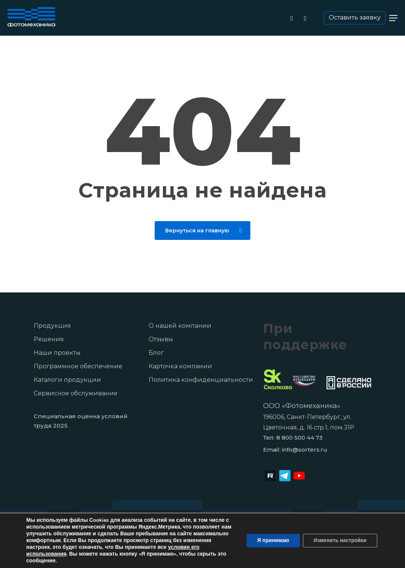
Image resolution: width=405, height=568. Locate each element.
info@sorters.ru (304, 449)
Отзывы (161, 339)
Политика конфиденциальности (201, 379)
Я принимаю (270, 540)
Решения (49, 339)
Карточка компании (180, 366)
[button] (393, 18)
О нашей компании (180, 325)
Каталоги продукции (67, 379)
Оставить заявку (355, 17)
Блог (156, 352)
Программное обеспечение (78, 366)
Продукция (52, 325)
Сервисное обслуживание (75, 393)
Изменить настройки (339, 540)
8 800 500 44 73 (299, 437)
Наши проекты (57, 352)
